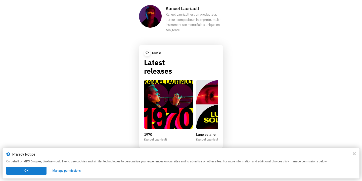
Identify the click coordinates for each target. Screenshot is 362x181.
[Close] (354, 154)
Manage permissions (67, 170)
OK (26, 170)
